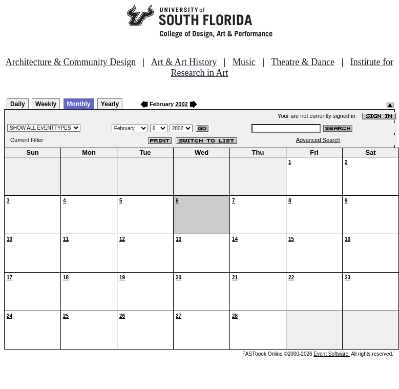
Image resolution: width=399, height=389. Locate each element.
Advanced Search (318, 140)
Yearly (110, 104)
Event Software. (331, 354)
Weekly (45, 104)
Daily (17, 104)
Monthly (79, 104)
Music (244, 62)
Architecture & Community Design (71, 62)
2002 (181, 104)
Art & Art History (184, 62)
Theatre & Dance (302, 62)
